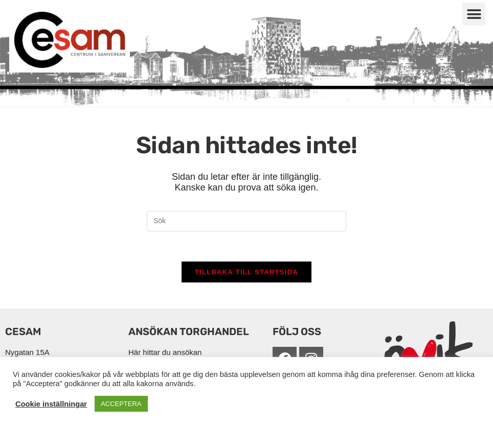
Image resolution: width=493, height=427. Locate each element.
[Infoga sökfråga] (246, 221)
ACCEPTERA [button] (121, 404)
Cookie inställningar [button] (51, 404)
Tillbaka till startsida (246, 273)
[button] (473, 14)
